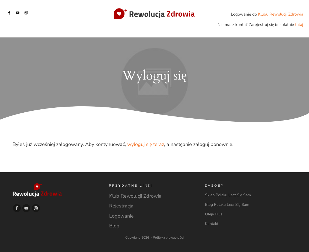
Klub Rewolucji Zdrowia (135, 196)
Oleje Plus (213, 214)
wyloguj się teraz (145, 144)
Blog (114, 225)
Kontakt (211, 223)
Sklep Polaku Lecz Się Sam (228, 195)
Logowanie (121, 216)
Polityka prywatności (168, 237)
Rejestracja (121, 206)
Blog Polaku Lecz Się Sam (227, 204)
